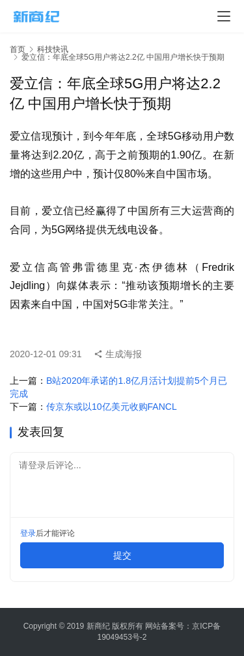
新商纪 (98, 626)
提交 (122, 555)
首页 (17, 49)
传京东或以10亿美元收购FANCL (111, 406)
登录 (28, 533)
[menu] (223, 16)
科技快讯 (52, 49)
